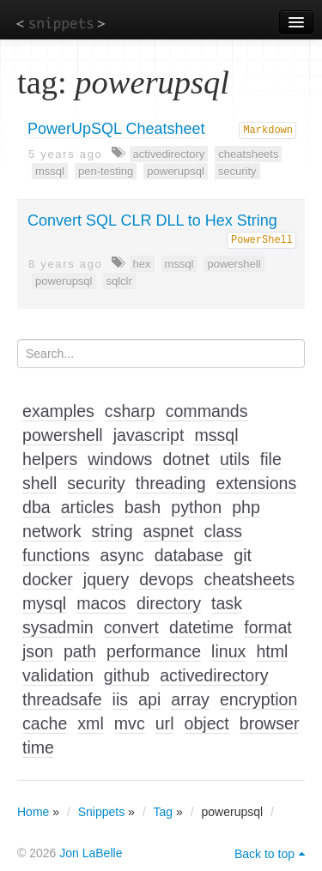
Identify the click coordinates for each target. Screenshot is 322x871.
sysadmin (58, 627)
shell (39, 483)
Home (33, 812)
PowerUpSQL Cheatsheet (115, 128)
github (126, 675)
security (237, 171)
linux (228, 651)
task (226, 603)
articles (87, 507)
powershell (233, 263)
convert (131, 627)
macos (101, 603)
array (190, 699)
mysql (44, 603)
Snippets (101, 812)
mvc (129, 723)
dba (36, 507)
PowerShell (262, 240)
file (271, 459)
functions (55, 555)
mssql (49, 171)
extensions (256, 483)
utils (235, 459)
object (206, 723)
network (52, 531)
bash (143, 507)
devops (166, 579)
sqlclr (119, 281)
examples (58, 411)
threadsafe (62, 699)
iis (120, 699)
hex (142, 263)
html (272, 651)
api (149, 699)
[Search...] (161, 353)
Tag (163, 812)
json (37, 651)
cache (44, 723)
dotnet (185, 459)
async (121, 555)
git (243, 555)
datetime (201, 627)
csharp (130, 411)
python (196, 507)
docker (47, 579)
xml (90, 723)
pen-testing (105, 171)
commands (207, 411)
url (164, 723)
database (189, 555)
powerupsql (175, 171)
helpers (49, 459)
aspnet (168, 531)
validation (58, 675)
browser (270, 723)
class (223, 531)
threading (171, 483)
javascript (149, 435)
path (80, 651)
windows (120, 459)
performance (153, 651)
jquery (106, 579)
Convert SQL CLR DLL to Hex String (152, 220)
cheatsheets (248, 154)
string (112, 531)
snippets (60, 23)
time (38, 747)
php (246, 507)
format (268, 627)
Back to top (264, 854)
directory (169, 603)
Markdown (268, 130)
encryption (258, 699)
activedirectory (169, 154)
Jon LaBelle (90, 853)
